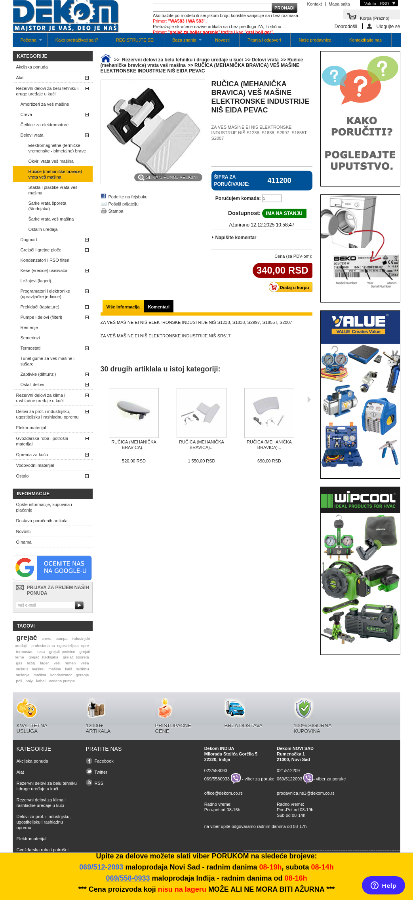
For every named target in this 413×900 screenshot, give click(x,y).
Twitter (101, 772)
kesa (40, 651)
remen (70, 663)
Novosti (222, 40)
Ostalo (22, 476)
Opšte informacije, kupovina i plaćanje (44, 507)
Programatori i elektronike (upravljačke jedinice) (45, 294)
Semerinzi (30, 337)
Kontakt (314, 4)
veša (85, 663)
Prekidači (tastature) (40, 306)
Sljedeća (309, 399)
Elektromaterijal (31, 427)
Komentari (158, 306)
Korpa (375, 17)
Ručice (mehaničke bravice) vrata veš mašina (55, 174)
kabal (41, 681)
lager (44, 663)
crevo (46, 638)
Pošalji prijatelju (123, 204)
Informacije (33, 494)
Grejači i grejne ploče (41, 249)
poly (29, 681)
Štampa (116, 211)
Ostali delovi (32, 384)
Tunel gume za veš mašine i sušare (48, 361)
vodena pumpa (62, 681)
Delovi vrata (32, 135)
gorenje (82, 675)
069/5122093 (289, 778)
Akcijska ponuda (32, 67)
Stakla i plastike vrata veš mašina (53, 190)
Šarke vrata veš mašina (51, 219)
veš (57, 663)
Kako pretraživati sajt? (76, 40)
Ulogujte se (388, 26)
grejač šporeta (76, 657)
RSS (99, 783)
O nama (24, 542)
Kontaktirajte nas (365, 40)
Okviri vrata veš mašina (51, 161)
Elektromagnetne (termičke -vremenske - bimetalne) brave (57, 148)
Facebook (104, 761)
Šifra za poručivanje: (232, 180)
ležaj (31, 663)
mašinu (38, 669)
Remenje (29, 327)
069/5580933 (217, 778)
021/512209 (288, 770)
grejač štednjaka (43, 657)
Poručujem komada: (238, 198)
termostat (24, 651)
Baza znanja (183, 42)
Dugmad (29, 239)
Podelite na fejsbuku (128, 196)
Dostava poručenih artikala (42, 520)
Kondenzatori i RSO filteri (45, 260)
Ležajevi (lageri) (36, 280)
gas (19, 663)
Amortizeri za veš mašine (45, 104)
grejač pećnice (62, 651)
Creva (26, 114)
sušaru (22, 669)
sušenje (22, 675)
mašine (54, 669)
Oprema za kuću (32, 454)
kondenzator (61, 675)
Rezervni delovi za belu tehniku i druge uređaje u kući (47, 91)
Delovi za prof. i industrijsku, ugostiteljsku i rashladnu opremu (47, 414)
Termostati (31, 348)
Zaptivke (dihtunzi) (38, 374)
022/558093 (215, 770)
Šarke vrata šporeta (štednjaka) (48, 206)
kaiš (68, 669)
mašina (40, 675)
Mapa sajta (339, 4)
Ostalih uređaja (43, 229)
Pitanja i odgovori (264, 40)
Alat (20, 77)
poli (19, 681)
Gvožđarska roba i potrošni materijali (42, 441)
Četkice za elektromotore (45, 124)
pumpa (61, 638)
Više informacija (123, 306)
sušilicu (82, 669)
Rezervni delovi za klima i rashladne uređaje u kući (40, 398)
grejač (26, 637)
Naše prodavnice (315, 40)
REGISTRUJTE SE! (135, 40)
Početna (27, 42)
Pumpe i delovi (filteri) (42, 317)
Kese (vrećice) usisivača (44, 270)
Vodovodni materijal (35, 465)
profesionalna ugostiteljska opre (60, 645)
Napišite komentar (236, 237)
